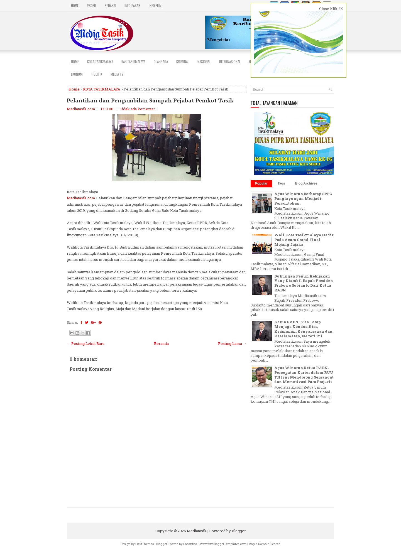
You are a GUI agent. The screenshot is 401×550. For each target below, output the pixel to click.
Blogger (239, 530)
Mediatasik (197, 530)
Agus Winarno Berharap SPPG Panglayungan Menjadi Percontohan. (303, 198)
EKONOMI (77, 74)
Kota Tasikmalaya (100, 61)
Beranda (161, 343)
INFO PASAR (132, 5)
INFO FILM (155, 5)
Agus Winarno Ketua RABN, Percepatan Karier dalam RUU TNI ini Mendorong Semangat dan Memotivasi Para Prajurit (304, 374)
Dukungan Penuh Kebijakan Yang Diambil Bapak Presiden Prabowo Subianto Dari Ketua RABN (303, 283)
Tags (281, 183)
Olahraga (161, 61)
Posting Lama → (232, 343)
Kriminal (182, 61)
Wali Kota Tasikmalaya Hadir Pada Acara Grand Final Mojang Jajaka (303, 239)
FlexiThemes (144, 544)
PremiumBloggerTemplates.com (223, 544)
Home (75, 5)
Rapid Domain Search (264, 544)
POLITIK (97, 74)
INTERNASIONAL (230, 61)
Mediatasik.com (81, 197)
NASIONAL (204, 61)
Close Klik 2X (331, 8)
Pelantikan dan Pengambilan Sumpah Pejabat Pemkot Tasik (150, 100)
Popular (261, 183)
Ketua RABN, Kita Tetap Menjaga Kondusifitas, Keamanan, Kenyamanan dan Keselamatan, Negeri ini (303, 328)
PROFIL (91, 5)
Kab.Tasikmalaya (133, 61)
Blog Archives (306, 183)
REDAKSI (110, 5)
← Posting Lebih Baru (85, 343)
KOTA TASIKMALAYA (101, 89)
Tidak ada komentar (137, 108)
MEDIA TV (117, 74)
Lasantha (190, 544)
